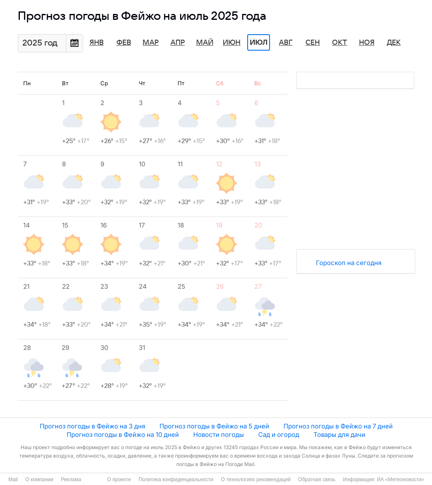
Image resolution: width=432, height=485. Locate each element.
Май (204, 42)
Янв (96, 42)
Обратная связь (316, 479)
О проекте (119, 479)
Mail (13, 479)
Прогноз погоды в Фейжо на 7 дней (338, 426)
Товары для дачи (339, 435)
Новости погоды (218, 435)
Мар (151, 42)
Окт (339, 42)
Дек (394, 42)
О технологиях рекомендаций (255, 479)
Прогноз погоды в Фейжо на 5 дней (214, 426)
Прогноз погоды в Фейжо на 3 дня (92, 426)
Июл (258, 42)
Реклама (71, 479)
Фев (123, 42)
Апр (177, 42)
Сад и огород (278, 435)
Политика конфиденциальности (175, 479)
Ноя (367, 42)
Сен (312, 42)
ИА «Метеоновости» (400, 479)
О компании (39, 479)
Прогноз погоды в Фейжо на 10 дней (123, 435)
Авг (285, 42)
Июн (231, 42)
